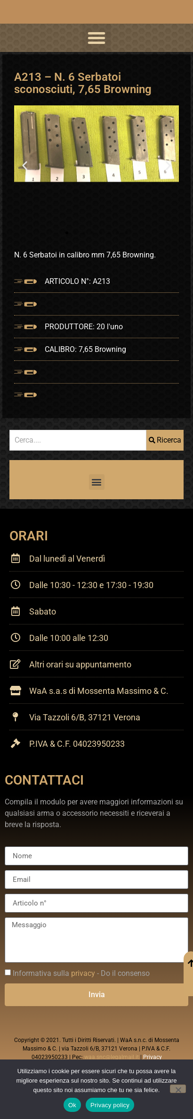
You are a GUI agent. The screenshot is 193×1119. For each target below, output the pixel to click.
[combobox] (77, 440)
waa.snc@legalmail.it (111, 1057)
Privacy (152, 1057)
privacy (83, 973)
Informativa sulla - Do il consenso (81, 973)
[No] (178, 1089)
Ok (72, 1105)
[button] (96, 38)
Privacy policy (109, 1105)
